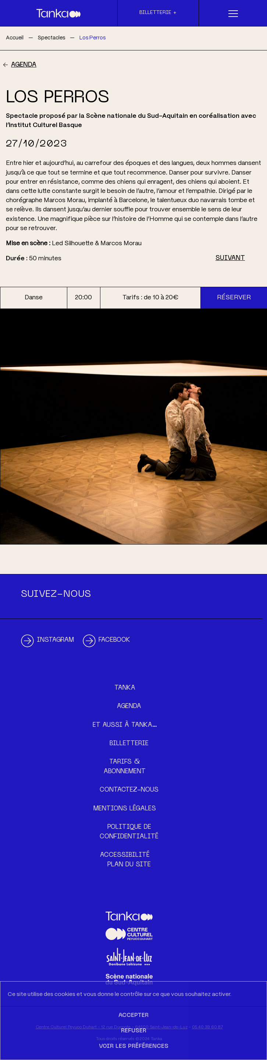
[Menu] (233, 13)
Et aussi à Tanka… (125, 725)
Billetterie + (158, 12)
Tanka (124, 688)
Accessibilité (125, 855)
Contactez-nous (129, 790)
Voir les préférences (133, 1046)
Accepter (133, 1015)
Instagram (55, 640)
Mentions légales (124, 809)
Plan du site (129, 865)
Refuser (133, 1030)
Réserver (234, 297)
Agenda (23, 65)
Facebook (114, 640)
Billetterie (129, 744)
